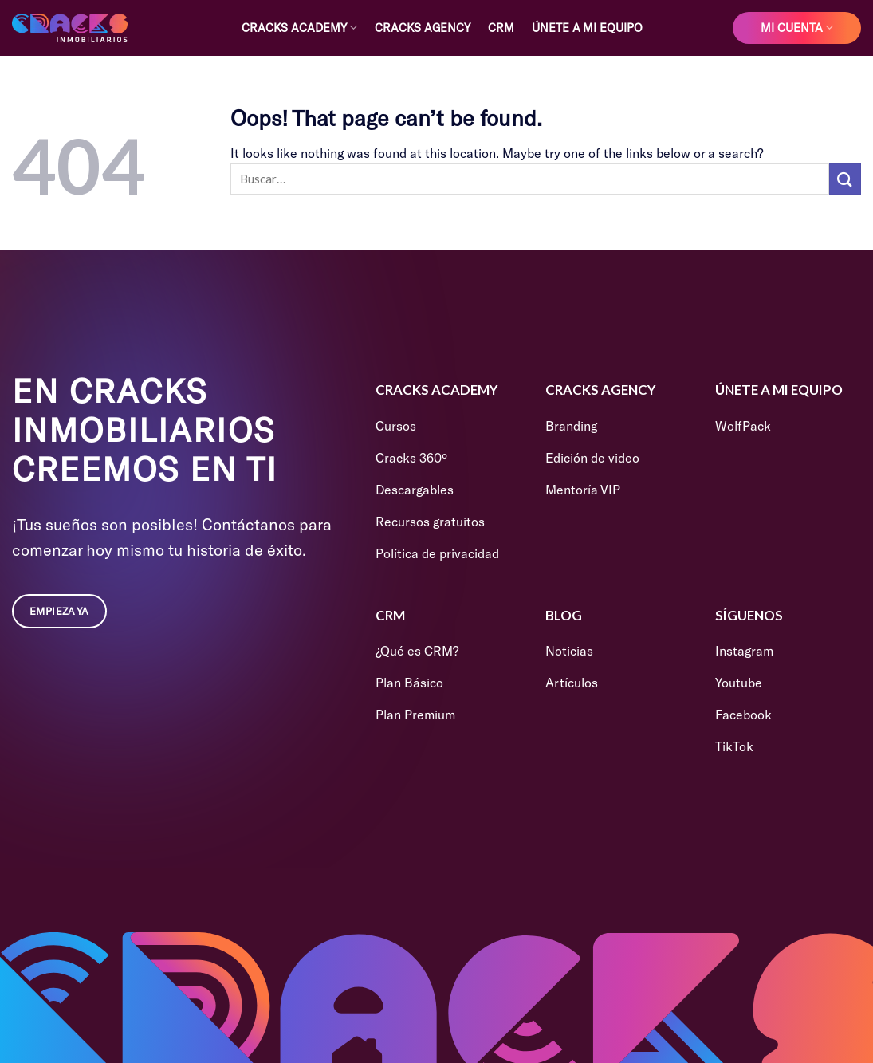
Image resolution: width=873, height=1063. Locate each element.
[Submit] (845, 179)
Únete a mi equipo (587, 27)
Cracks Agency (422, 27)
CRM (501, 27)
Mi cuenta (797, 27)
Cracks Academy (299, 27)
